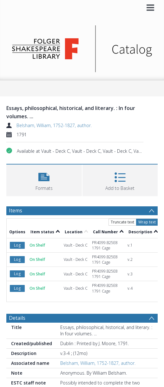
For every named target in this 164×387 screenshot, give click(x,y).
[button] (44, 179)
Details (17, 317)
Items (15, 210)
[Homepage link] (82, 47)
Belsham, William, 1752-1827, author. (54, 125)
